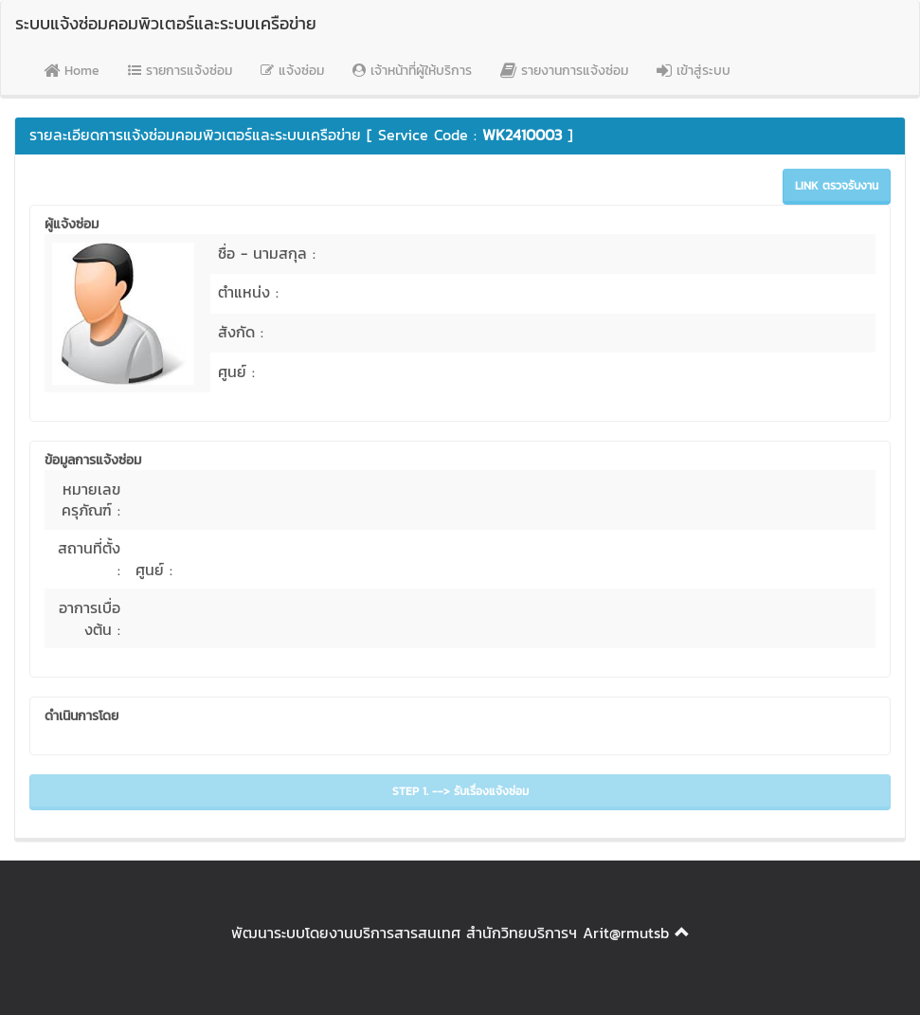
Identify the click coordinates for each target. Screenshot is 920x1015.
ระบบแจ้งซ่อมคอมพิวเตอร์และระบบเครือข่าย (165, 23)
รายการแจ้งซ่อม (180, 71)
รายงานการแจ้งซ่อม (564, 71)
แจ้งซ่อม (292, 71)
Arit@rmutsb (626, 932)
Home (71, 71)
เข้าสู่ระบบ (694, 71)
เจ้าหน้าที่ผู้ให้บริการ (412, 71)
